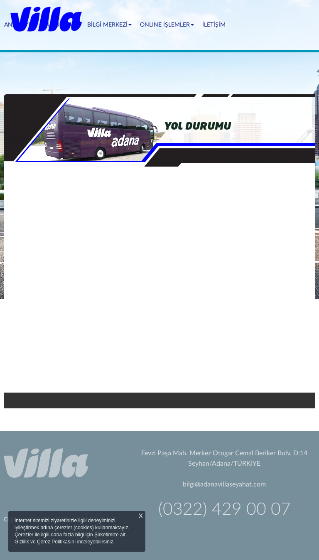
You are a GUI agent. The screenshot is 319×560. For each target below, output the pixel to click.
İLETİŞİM (214, 25)
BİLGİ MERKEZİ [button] (109, 25)
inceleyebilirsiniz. (96, 542)
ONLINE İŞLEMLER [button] (167, 25)
